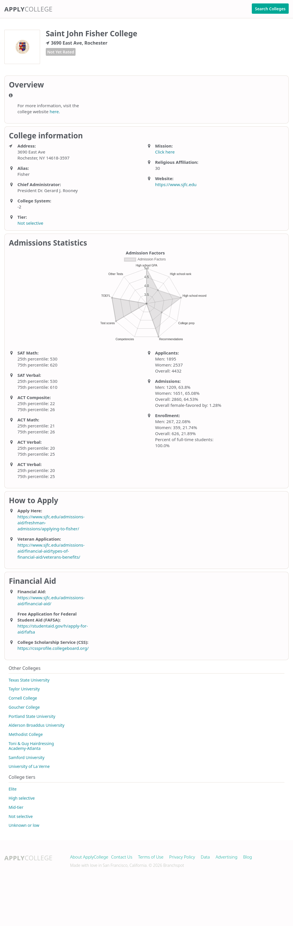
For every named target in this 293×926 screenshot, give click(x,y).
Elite (13, 789)
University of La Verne (29, 766)
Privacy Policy (182, 857)
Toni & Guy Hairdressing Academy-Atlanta (31, 746)
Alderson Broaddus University (36, 725)
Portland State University (32, 716)
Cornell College (23, 698)
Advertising (226, 857)
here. (55, 111)
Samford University (26, 757)
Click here (165, 152)
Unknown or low (24, 825)
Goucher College (24, 707)
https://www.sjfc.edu (176, 184)
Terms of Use (150, 857)
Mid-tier (16, 807)
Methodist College (26, 734)
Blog (247, 857)
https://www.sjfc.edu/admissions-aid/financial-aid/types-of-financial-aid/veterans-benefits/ (51, 551)
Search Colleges (270, 8)
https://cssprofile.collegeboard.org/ (53, 648)
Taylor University (24, 689)
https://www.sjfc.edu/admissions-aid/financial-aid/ (51, 600)
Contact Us (121, 857)
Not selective (30, 223)
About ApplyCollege (89, 857)
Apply (28, 9)
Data (205, 857)
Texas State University (29, 680)
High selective (22, 798)
